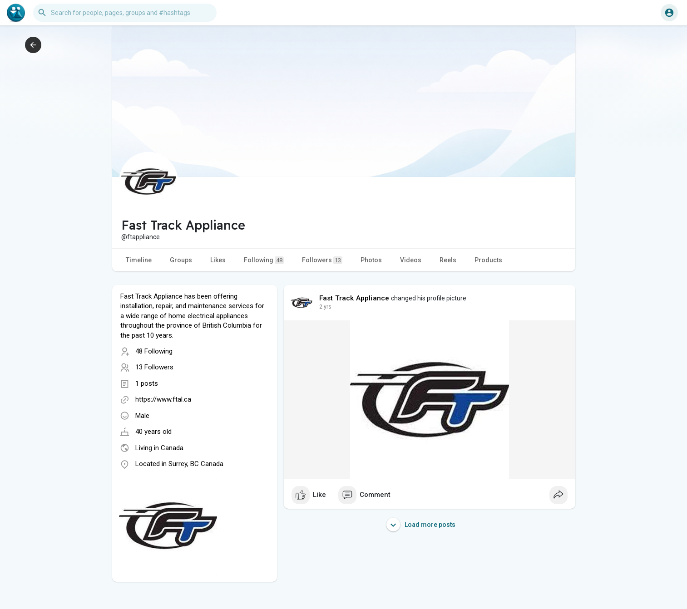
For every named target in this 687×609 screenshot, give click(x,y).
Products (488, 260)
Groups (181, 260)
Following (264, 260)
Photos (371, 260)
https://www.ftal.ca (163, 399)
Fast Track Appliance (354, 298)
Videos (410, 260)
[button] (125, 13)
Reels (448, 260)
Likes (218, 260)
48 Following (154, 351)
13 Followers (154, 367)
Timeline (139, 260)
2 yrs (325, 307)
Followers (322, 260)
